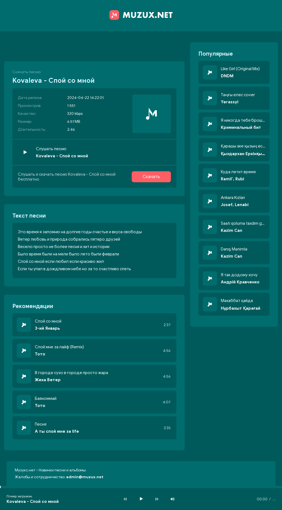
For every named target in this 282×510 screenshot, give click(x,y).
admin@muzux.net (84, 477)
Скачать (151, 177)
